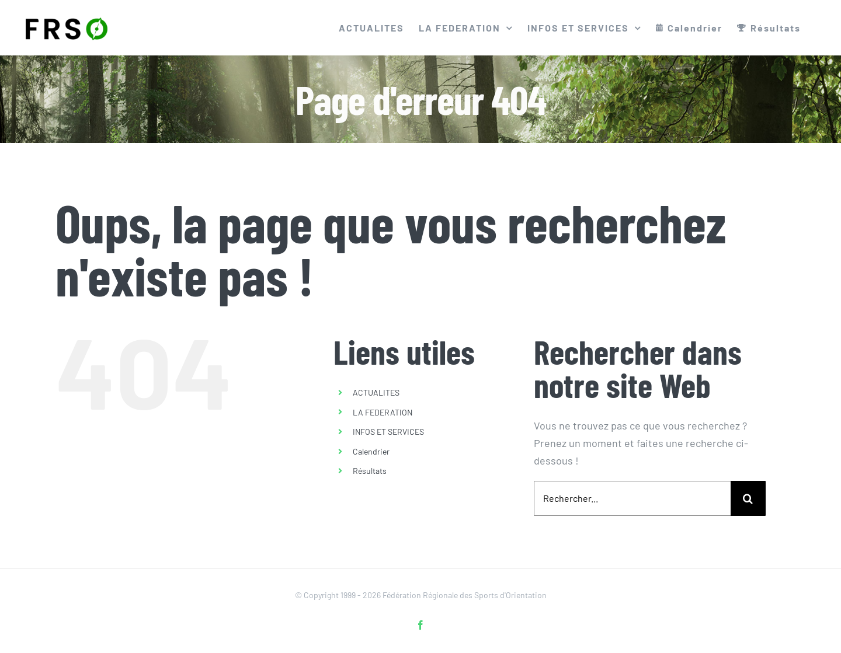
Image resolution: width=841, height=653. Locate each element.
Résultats (370, 471)
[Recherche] (748, 498)
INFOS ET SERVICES (388, 432)
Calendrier (371, 451)
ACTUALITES (376, 392)
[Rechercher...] (632, 498)
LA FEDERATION (382, 412)
